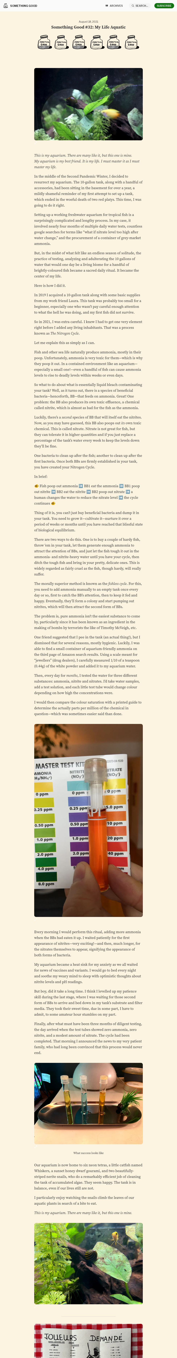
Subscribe (164, 5)
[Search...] (140, 5)
